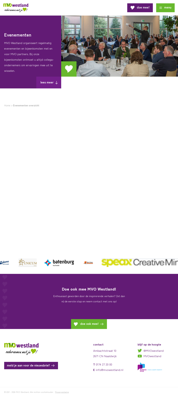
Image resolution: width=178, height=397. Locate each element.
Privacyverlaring (62, 392)
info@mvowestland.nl (109, 370)
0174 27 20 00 (104, 364)
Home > (8, 105)
